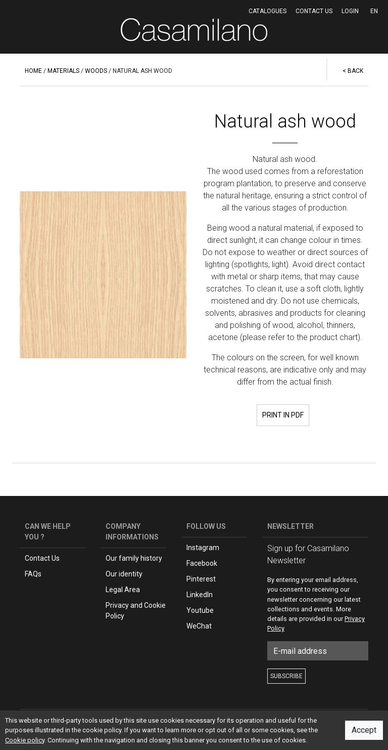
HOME (33, 70)
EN (374, 11)
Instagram (202, 548)
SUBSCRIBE (286, 676)
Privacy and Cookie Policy (136, 610)
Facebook (201, 563)
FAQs (33, 574)
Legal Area (123, 590)
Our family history (134, 558)
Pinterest (201, 579)
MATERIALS (63, 70)
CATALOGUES (267, 11)
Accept (364, 730)
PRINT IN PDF (283, 415)
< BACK (353, 70)
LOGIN (350, 11)
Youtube (200, 610)
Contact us (314, 11)
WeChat (199, 626)
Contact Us (42, 558)
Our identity (124, 574)
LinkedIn (199, 595)
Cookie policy (24, 740)
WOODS (96, 70)
